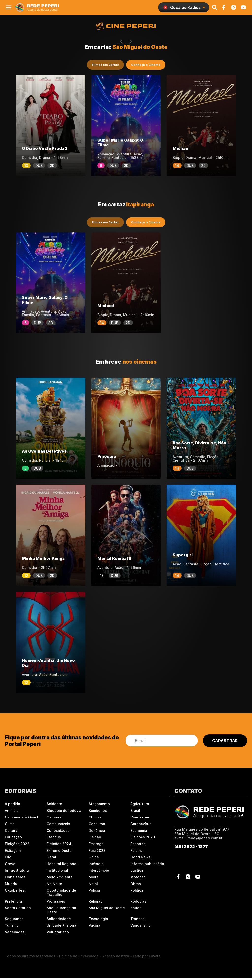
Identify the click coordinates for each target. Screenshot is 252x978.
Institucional (57, 870)
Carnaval (54, 817)
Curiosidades (58, 830)
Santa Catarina (18, 908)
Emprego (96, 844)
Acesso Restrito (115, 956)
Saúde (136, 908)
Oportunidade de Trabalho (61, 892)
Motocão (138, 877)
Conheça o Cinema (145, 65)
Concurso (97, 824)
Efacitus (54, 837)
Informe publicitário (147, 864)
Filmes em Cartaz (105, 65)
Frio (8, 857)
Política (136, 890)
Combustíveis (58, 824)
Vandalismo (140, 925)
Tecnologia (98, 919)
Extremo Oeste (59, 850)
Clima (10, 824)
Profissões (56, 901)
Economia (138, 830)
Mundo (11, 884)
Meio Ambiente (60, 877)
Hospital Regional (62, 864)
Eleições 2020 (142, 837)
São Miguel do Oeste (107, 908)
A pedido (12, 804)
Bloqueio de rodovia (64, 810)
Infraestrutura (17, 870)
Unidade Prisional (62, 925)
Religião (96, 901)
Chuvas (95, 817)
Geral (51, 857)
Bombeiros (98, 810)
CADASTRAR (225, 740)
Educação (13, 837)
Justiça (136, 870)
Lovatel (155, 956)
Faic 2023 (97, 850)
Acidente (54, 804)
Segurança (14, 919)
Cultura (11, 830)
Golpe (94, 857)
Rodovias (138, 901)
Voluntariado (58, 932)
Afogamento (99, 804)
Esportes (137, 844)
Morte (94, 877)
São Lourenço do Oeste (61, 910)
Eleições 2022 (17, 844)
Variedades (15, 932)
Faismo (136, 850)
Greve (10, 864)
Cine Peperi (140, 817)
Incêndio (96, 864)
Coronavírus (140, 824)
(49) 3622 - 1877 (191, 846)
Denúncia (97, 830)
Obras (135, 884)
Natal (93, 884)
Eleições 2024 (59, 844)
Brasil (135, 810)
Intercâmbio (99, 870)
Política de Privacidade (79, 956)
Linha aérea (15, 877)
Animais (11, 810)
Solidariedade (59, 919)
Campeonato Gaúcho (23, 817)
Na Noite (54, 884)
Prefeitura (13, 901)
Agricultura (139, 804)
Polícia (94, 890)
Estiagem (13, 850)
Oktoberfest (15, 890)
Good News (140, 857)
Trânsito (137, 919)
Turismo (12, 925)
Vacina (94, 925)
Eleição (95, 837)
